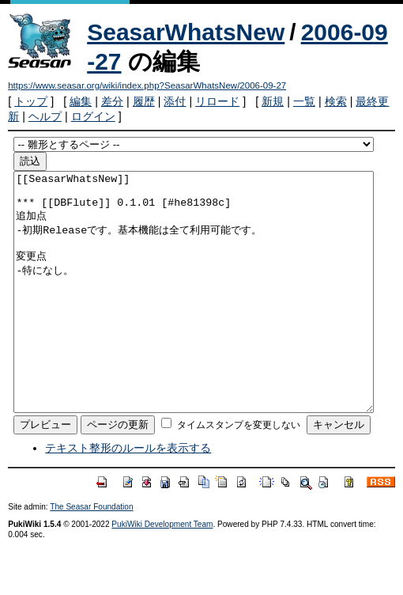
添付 (175, 101)
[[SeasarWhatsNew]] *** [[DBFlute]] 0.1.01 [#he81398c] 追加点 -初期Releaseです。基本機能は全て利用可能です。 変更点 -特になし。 (193, 315)
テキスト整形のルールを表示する (128, 495)
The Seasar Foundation (91, 554)
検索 (336, 101)
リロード (217, 101)
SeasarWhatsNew (185, 32)
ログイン (93, 116)
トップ (30, 101)
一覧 (304, 101)
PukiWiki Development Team (162, 571)
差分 (112, 101)
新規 (273, 101)
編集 (81, 101)
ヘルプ (45, 116)
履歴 (144, 101)
